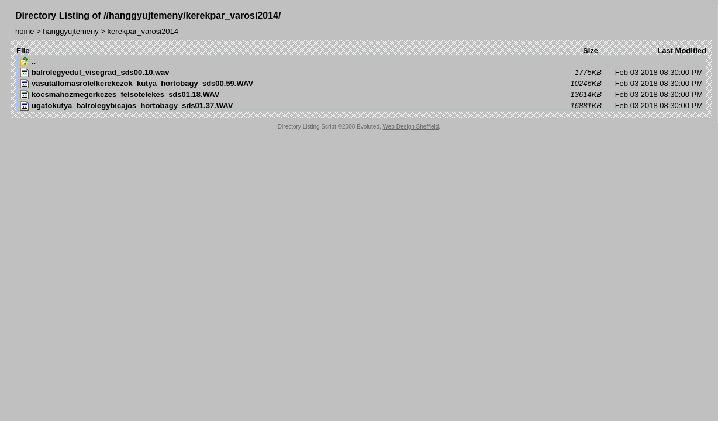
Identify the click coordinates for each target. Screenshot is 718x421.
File (22, 50)
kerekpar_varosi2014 (143, 31)
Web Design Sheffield (411, 126)
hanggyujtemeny (70, 31)
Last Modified (681, 50)
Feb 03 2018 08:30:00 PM (361, 72)
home (24, 31)
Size (590, 50)
